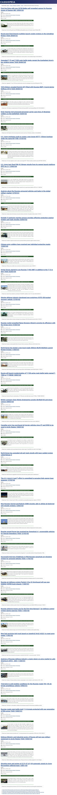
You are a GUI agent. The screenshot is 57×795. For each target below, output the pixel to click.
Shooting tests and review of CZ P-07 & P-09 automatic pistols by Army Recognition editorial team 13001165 (26, 765)
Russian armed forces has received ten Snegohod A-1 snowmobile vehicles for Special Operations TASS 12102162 (28, 532)
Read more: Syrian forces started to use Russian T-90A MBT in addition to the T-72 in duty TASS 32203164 (21, 293)
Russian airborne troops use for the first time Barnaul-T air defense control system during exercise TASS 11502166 (27, 610)
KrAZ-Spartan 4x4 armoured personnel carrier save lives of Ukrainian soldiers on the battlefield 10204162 (25, 113)
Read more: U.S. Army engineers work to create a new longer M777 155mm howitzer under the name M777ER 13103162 (24, 160)
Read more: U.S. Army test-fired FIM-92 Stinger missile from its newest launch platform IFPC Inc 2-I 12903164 (22, 187)
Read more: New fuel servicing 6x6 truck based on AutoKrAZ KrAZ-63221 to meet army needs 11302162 (21, 655)
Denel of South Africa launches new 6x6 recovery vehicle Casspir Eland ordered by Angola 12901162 (20, 789)
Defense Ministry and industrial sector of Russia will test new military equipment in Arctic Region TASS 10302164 (25, 738)
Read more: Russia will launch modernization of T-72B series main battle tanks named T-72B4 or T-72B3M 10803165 (23, 396)
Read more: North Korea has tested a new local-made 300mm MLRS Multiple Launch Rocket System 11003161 (22, 369)
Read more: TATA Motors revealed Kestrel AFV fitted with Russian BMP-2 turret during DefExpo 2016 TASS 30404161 (23, 108)
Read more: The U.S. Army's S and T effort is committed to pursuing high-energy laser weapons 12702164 (21, 500)
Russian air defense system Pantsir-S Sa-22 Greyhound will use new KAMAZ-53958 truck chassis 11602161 (25, 583)
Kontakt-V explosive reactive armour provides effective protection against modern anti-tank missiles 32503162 (27, 219)
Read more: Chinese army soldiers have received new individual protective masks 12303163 (19, 265)
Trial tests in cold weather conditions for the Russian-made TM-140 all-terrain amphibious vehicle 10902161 (26, 685)
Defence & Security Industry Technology (13, 15)
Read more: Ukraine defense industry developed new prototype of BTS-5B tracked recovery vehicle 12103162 (22, 319)
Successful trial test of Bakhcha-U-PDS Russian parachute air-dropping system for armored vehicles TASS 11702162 (26, 558)
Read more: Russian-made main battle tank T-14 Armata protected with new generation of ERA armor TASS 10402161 (23, 733)
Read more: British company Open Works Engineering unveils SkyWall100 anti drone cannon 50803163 (20, 421)
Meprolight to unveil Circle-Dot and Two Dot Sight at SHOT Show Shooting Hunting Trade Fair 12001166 (21, 793)
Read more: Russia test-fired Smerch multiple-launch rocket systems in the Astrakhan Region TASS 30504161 (22, 56)
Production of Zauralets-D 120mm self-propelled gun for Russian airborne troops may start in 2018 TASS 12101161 (23, 792)
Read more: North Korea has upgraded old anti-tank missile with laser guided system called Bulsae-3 (20, 474)
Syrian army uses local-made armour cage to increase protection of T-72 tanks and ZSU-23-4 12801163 (21, 791)
